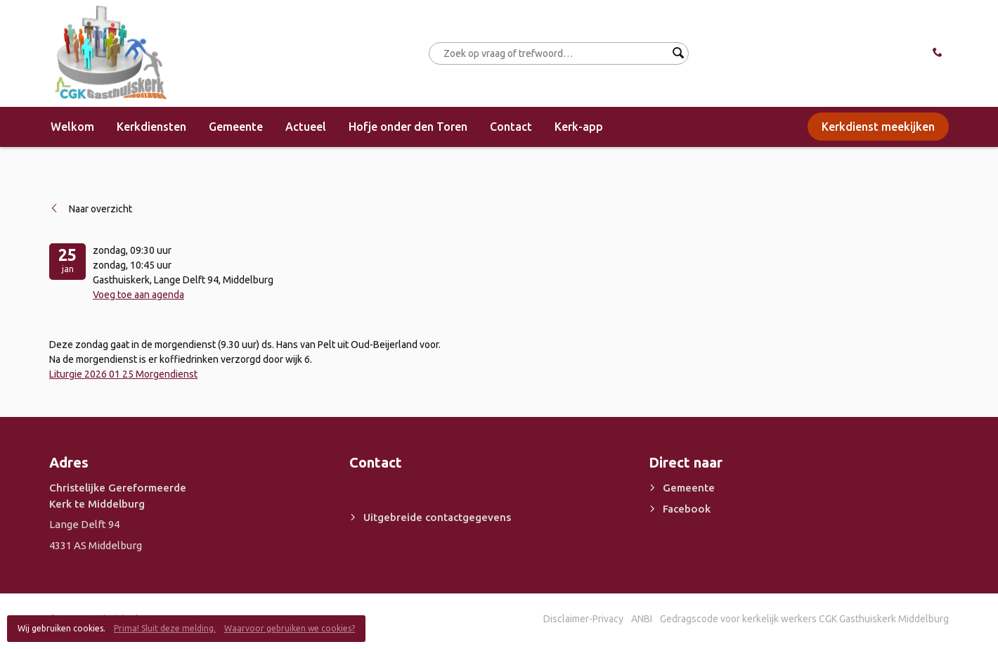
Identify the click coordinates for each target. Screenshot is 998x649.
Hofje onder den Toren (408, 126)
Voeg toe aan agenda (138, 294)
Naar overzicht (100, 208)
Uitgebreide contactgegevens (437, 517)
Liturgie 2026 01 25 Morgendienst (123, 374)
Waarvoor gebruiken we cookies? (289, 628)
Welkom (72, 126)
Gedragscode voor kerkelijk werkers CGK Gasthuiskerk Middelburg (804, 618)
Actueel (305, 126)
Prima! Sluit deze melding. (165, 628)
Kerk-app (579, 126)
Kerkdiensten (151, 126)
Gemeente (236, 126)
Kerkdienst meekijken (878, 126)
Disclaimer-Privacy (583, 618)
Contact (511, 126)
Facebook (687, 509)
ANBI (641, 618)
